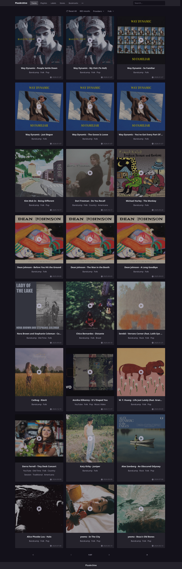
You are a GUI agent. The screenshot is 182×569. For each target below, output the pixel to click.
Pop (47, 72)
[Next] (109, 555)
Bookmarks (73, 3)
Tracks (34, 3)
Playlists (43, 3)
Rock (141, 338)
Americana (103, 205)
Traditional (38, 474)
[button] (82, 3)
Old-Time (42, 338)
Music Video (100, 404)
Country (92, 205)
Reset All (71, 11)
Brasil (98, 338)
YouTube (79, 404)
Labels (53, 3)
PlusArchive (21, 3)
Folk (42, 72)
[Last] (147, 555)
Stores (62, 3)
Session (27, 474)
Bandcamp (34, 72)
